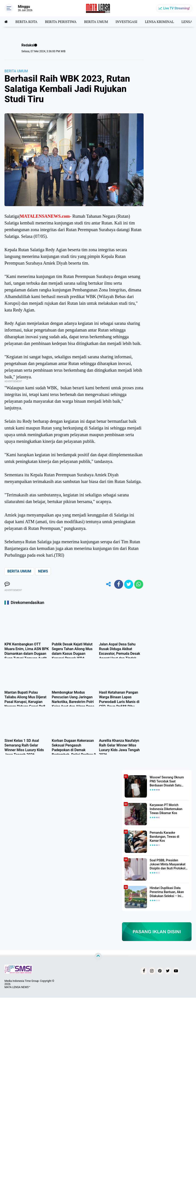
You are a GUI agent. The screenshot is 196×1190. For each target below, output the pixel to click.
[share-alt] (108, 584)
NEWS (43, 571)
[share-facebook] (118, 584)
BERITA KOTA (26, 21)
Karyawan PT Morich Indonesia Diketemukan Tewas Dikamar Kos (166, 809)
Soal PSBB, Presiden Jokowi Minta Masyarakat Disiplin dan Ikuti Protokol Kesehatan (168, 864)
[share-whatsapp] (138, 584)
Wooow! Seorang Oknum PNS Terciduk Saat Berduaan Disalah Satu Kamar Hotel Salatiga (167, 781)
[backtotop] (98, 956)
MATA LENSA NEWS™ (17, 987)
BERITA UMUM (96, 21)
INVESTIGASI (126, 21)
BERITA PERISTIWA (60, 21)
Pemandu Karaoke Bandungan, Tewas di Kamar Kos (164, 836)
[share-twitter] (128, 584)
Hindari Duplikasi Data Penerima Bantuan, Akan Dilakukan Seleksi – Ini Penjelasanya (167, 892)
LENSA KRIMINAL (159, 21)
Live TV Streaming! (176, 8)
